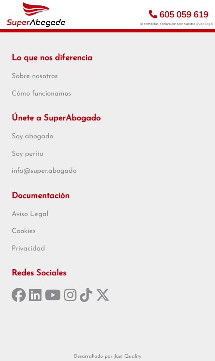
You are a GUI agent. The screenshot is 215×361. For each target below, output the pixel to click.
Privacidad (28, 248)
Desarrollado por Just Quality (107, 356)
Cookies (24, 231)
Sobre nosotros (35, 76)
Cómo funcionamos (41, 93)
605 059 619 (178, 14)
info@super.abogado (44, 170)
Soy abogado (32, 136)
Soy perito (27, 153)
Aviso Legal (204, 24)
